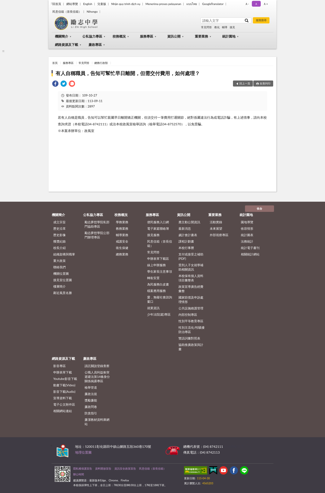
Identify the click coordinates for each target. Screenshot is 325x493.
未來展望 (216, 228)
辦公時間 (78, 474)
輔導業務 (122, 235)
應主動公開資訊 (189, 222)
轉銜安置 (153, 278)
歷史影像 (59, 235)
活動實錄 (216, 222)
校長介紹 (59, 248)
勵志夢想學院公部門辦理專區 (97, 235)
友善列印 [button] (265, 83)
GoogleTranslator (213, 4)
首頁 (55, 63)
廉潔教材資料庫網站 (97, 422)
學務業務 (122, 222)
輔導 (224, 27)
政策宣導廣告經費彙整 (190, 289)
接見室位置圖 (62, 280)
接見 (232, 27)
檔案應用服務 (156, 291)
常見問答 (206, 27)
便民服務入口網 (158, 222)
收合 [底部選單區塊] (259, 208)
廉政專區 (95, 44)
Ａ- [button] (247, 4)
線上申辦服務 (156, 265)
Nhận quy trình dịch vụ (125, 4)
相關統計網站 (250, 254)
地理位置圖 (83, 452)
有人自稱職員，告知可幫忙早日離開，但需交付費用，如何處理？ (128, 73)
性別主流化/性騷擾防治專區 (191, 330)
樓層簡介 (59, 286)
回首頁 (56, 4)
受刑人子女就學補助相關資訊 (190, 267)
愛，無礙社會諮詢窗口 (159, 299)
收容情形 (247, 228)
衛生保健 (122, 248)
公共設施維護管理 (190, 308)
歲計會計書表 (187, 235)
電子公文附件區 (64, 404)
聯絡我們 (59, 267)
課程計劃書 (186, 241)
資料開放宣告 (103, 468)
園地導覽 (247, 222)
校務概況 (119, 36)
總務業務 (122, 254)
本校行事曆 (186, 248)
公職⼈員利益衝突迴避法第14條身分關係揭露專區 (97, 376)
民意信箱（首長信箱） (66, 11)
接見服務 (153, 235)
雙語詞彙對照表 (189, 338)
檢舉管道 (91, 387)
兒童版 (101, 4)
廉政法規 (91, 394)
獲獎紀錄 (59, 241)
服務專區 (146, 36)
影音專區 (59, 366)
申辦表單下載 (62, 372)
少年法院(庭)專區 (159, 314)
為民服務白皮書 (158, 284)
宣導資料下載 (62, 398)
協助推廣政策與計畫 (190, 347)
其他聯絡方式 (234, 446)
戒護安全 (122, 241)
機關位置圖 (61, 273)
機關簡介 (61, 36)
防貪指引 (91, 413)
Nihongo (92, 11)
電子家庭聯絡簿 (158, 228)
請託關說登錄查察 (97, 366)
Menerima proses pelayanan (163, 4)
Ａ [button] (256, 4)
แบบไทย (191, 4)
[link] (55, 84)
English (87, 4)
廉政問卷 (91, 407)
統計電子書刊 (250, 248)
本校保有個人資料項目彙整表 (190, 278)
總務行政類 (101, 63)
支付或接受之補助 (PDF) (190, 256)
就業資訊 (153, 308)
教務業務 (122, 228)
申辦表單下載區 (158, 258)
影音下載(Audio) (64, 391)
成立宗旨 (59, 222)
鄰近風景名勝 (62, 293)
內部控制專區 (187, 314)
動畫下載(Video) (64, 385)
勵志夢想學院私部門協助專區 (97, 224)
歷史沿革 (59, 228)
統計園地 (228, 36)
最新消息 (184, 228)
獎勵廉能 (91, 400)
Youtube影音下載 (65, 379)
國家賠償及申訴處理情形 (190, 299)
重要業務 (201, 36)
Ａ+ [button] (265, 4)
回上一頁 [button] (244, 83)
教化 (217, 27)
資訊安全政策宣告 (125, 468)
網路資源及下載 (66, 44)
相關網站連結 (62, 411)
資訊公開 (174, 36)
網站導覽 (72, 4)
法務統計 (247, 241)
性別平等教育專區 (190, 321)
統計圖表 (247, 235)
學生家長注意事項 (159, 271)
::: (52, 3)
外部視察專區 (219, 235)
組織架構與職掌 (64, 254)
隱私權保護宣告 (82, 468)
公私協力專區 (92, 36)
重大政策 (59, 260)
